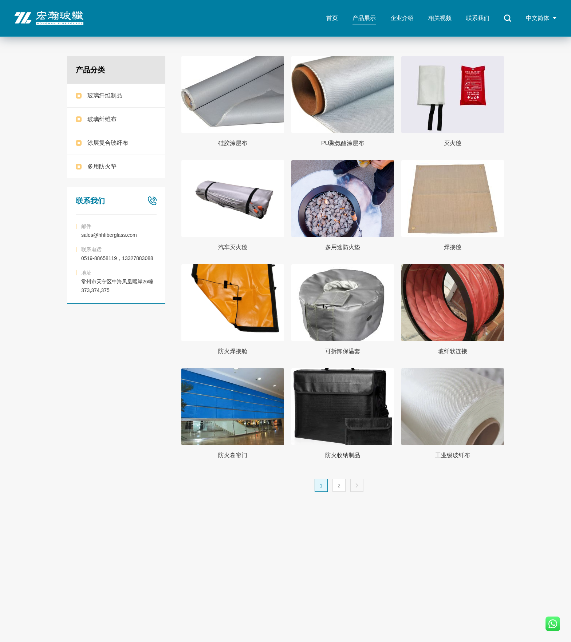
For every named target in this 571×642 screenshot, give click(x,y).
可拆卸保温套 (342, 351)
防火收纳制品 (342, 455)
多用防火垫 (102, 166)
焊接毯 (452, 247)
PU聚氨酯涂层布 (342, 143)
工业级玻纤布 (452, 455)
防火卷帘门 (232, 455)
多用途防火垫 (342, 247)
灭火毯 (452, 143)
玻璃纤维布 (102, 119)
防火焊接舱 (232, 351)
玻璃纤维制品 (104, 95)
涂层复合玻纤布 (107, 143)
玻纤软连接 (452, 351)
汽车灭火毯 (232, 247)
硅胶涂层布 (232, 143)
